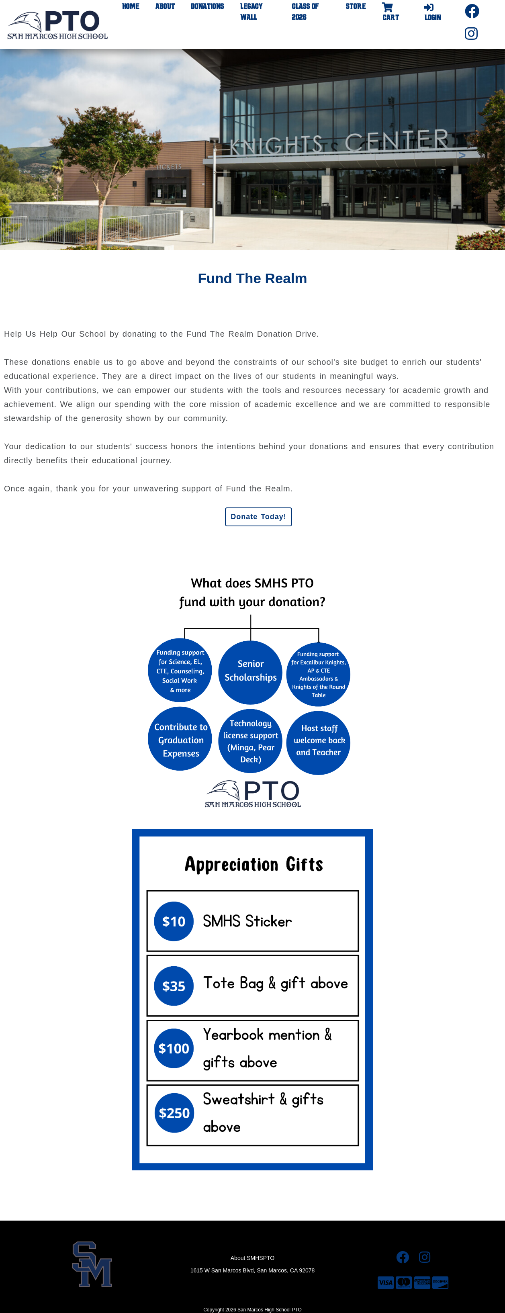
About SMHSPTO (252, 1258)
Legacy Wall (251, 12)
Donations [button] (207, 6)
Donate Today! (258, 517)
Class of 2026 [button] (305, 12)
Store (356, 6)
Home (130, 6)
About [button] (165, 6)
